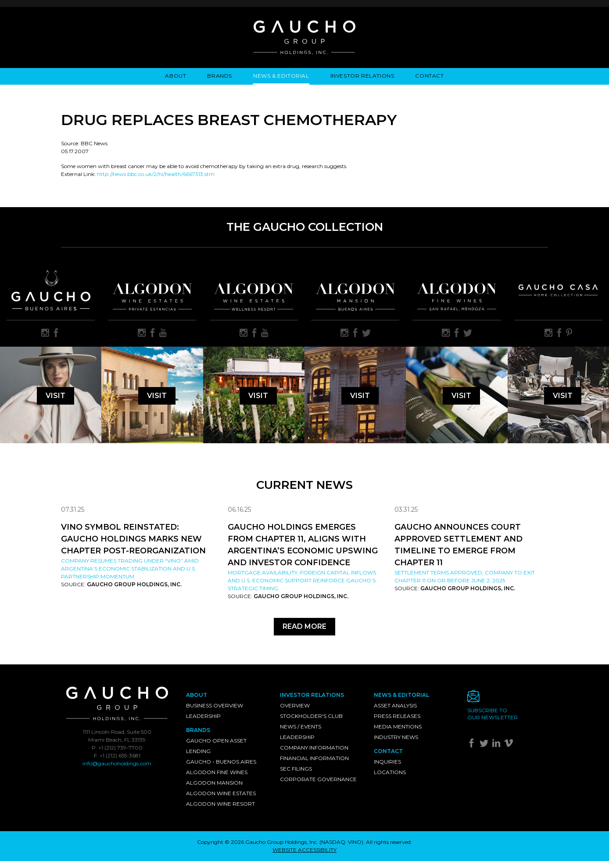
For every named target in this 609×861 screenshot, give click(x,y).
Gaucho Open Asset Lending (216, 745)
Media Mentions (398, 726)
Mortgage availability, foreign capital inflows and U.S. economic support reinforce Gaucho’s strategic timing (302, 580)
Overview (295, 705)
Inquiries (387, 761)
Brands (219, 75)
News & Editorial (281, 75)
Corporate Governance (318, 779)
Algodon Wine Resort (220, 803)
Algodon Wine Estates (221, 793)
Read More (304, 626)
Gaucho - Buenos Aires (221, 761)
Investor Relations (362, 75)
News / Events (300, 726)
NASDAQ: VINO (341, 842)
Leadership (203, 716)
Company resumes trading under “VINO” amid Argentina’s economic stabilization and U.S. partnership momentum (130, 568)
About (175, 75)
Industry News (396, 737)
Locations (390, 772)
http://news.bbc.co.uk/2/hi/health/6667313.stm (156, 174)
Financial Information (314, 758)
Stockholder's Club (311, 716)
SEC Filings (296, 768)
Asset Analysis (395, 705)
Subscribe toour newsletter (492, 714)
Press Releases (397, 716)
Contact (429, 75)
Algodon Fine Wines (216, 772)
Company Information (314, 747)
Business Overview (214, 705)
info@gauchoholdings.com (116, 763)
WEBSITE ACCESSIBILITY (304, 850)
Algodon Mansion (214, 782)
